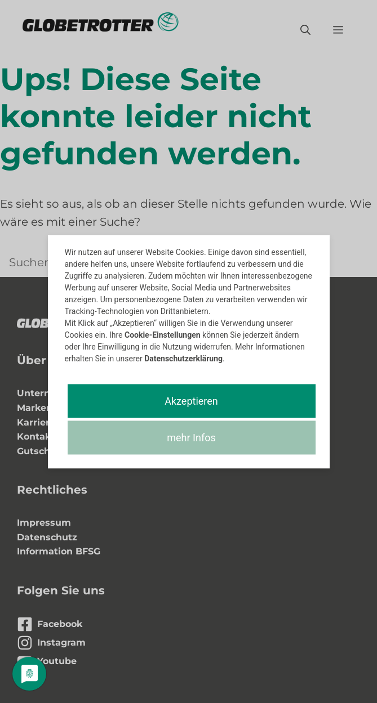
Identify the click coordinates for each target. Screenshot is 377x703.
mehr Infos (191, 437)
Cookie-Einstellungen (163, 334)
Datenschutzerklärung (183, 357)
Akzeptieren (191, 400)
